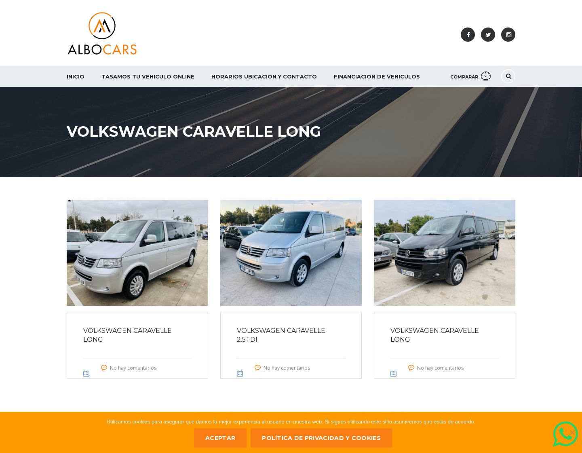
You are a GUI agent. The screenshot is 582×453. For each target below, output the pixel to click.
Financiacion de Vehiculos (377, 76)
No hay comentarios (133, 367)
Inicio (75, 76)
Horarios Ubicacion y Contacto (264, 76)
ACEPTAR (220, 438)
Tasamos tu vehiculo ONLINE (147, 76)
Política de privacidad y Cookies (321, 438)
